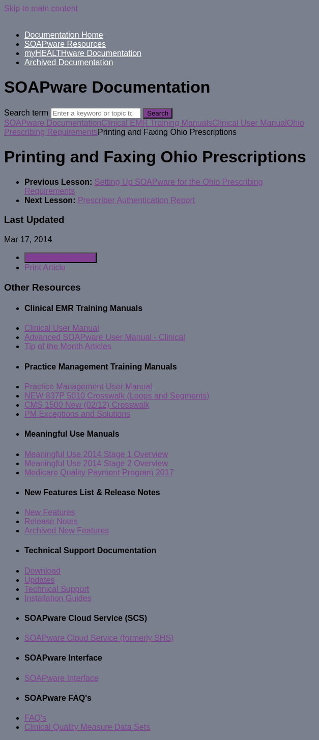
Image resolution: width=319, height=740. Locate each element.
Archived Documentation (68, 62)
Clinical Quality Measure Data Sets (87, 727)
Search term (26, 112)
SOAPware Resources (65, 44)
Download (42, 570)
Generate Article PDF (60, 258)
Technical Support (56, 589)
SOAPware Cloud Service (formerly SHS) (98, 638)
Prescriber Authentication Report (136, 200)
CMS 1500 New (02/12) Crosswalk (86, 405)
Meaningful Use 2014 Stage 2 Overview (96, 463)
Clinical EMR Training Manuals (156, 123)
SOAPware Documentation (52, 123)
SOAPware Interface (61, 678)
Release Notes (51, 521)
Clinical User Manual (249, 123)
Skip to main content (41, 8)
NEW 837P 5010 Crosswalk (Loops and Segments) (116, 395)
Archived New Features (66, 530)
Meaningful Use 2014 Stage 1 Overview (96, 454)
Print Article (45, 267)
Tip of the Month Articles (67, 346)
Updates (39, 580)
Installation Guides (58, 598)
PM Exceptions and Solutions (77, 414)
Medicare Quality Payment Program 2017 (98, 472)
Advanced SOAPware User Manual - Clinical (104, 337)
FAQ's (35, 718)
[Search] (96, 113)
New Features (49, 512)
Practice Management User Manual (88, 386)
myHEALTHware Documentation (82, 53)
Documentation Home (63, 35)
